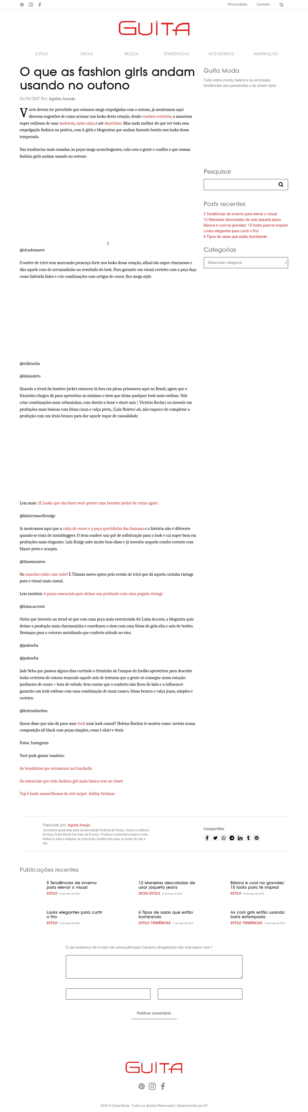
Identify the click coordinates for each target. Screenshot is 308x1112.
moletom (67, 123)
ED (205, 1106)
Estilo (42, 53)
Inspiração (266, 53)
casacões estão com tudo (45, 574)
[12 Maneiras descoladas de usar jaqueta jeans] (123, 888)
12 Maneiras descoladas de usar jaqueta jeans (242, 219)
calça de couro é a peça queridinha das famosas (104, 528)
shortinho (112, 123)
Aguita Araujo (79, 825)
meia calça (86, 123)
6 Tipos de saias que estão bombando (235, 236)
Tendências (176, 53)
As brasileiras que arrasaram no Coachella (56, 768)
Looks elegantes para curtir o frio (231, 231)
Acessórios (221, 53)
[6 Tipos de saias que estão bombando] (123, 918)
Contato (263, 4)
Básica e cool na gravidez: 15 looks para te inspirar (246, 225)
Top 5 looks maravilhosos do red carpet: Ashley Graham (67, 793)
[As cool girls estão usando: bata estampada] (215, 918)
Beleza (132, 53)
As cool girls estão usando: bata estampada (258, 914)
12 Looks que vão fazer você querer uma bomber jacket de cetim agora (98, 503)
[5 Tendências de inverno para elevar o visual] (31, 888)
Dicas (87, 53)
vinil (81, 723)
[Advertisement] (108, 200)
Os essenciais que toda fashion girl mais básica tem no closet (71, 781)
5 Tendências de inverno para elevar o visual (240, 214)
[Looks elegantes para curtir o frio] (31, 918)
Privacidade (237, 4)
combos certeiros (156, 116)
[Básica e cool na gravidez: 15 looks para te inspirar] (215, 888)
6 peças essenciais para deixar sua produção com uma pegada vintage (103, 593)
